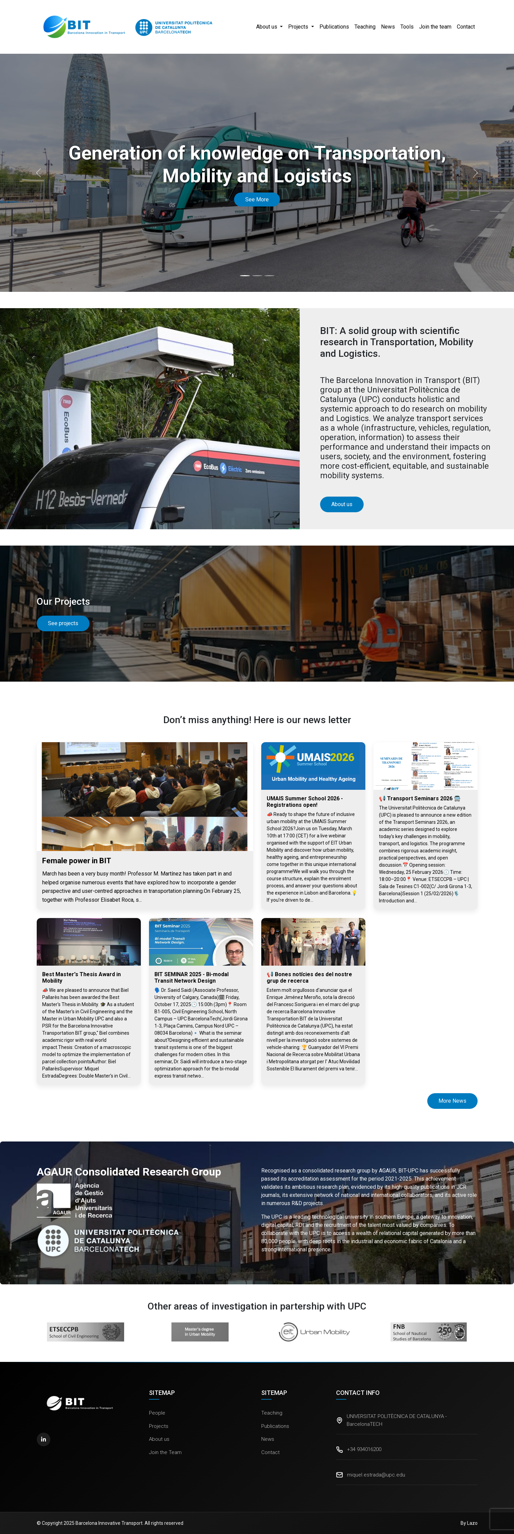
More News (452, 1101)
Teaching (365, 26)
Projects (158, 1426)
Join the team (435, 26)
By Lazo (469, 1523)
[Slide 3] (269, 276)
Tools (407, 26)
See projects (63, 623)
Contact (466, 26)
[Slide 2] (257, 276)
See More (257, 199)
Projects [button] (299, 26)
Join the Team (165, 1452)
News (388, 26)
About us (159, 1439)
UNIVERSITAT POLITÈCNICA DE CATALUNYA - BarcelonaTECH (397, 1420)
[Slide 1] (245, 276)
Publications (334, 26)
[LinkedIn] (43, 1439)
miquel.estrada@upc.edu (376, 1475)
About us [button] (267, 26)
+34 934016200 (364, 1449)
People (157, 1413)
